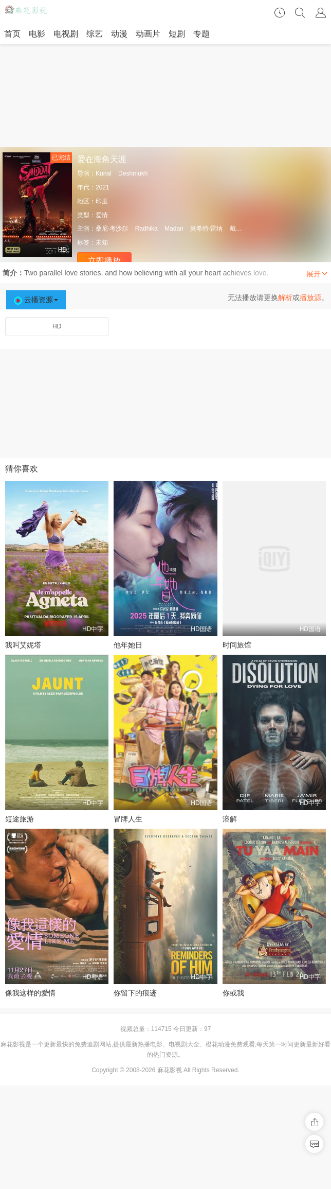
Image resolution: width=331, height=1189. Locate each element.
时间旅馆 (237, 645)
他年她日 (128, 645)
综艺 (94, 33)
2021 (102, 187)
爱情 (102, 215)
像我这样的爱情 (30, 993)
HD (56, 326)
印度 (102, 201)
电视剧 (65, 33)
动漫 (119, 33)
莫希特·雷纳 (206, 228)
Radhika (146, 228)
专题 (201, 33)
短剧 (177, 33)
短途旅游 (19, 819)
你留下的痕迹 (135, 993)
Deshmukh (133, 173)
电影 (37, 33)
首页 (12, 33)
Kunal (104, 173)
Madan (173, 228)
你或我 (233, 993)
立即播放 (104, 260)
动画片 (148, 33)
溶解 (230, 819)
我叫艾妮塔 (23, 645)
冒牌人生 (128, 819)
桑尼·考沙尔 (112, 228)
